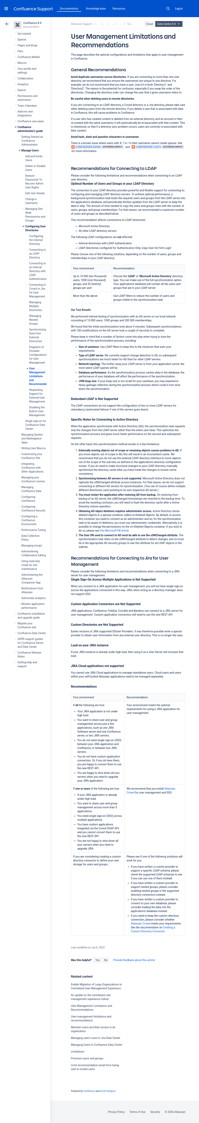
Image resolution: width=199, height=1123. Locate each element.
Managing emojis (31, 545)
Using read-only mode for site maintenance (30, 565)
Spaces (21, 39)
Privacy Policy (116, 1111)
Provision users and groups (87, 1058)
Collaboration (25, 78)
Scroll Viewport (107, 1091)
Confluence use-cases (30, 121)
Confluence (89, 1091)
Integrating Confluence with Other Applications (32, 467)
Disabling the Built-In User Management (37, 411)
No (106, 960)
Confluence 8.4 (32, 23)
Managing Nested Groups (35, 319)
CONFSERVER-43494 (86, 147)
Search (168, 8)
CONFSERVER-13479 (146, 147)
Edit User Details (35, 193)
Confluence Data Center (31, 633)
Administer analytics (33, 598)
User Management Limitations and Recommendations (40, 376)
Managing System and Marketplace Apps (32, 438)
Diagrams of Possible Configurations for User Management (38, 354)
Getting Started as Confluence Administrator (32, 140)
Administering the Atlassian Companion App (32, 578)
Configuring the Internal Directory (36, 240)
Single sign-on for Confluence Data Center (35, 424)
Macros (22, 62)
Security (155, 1111)
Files (20, 51)
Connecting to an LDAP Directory (37, 253)
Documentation (69, 8)
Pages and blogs (27, 45)
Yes (97, 960)
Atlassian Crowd (140, 923)
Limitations (77, 1051)
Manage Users (30, 150)
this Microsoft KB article (114, 530)
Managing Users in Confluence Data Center (96, 1044)
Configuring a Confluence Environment (29, 520)
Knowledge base (96, 8)
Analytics (22, 84)
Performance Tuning (33, 530)
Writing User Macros (33, 448)
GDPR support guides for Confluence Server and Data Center (30, 642)
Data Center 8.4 (169, 24)
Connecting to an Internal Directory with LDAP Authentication (38, 271)
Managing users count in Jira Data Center (95, 1038)
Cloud (149, 23)
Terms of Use (137, 1111)
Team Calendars (27, 105)
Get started (24, 33)
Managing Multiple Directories (35, 306)
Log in (178, 8)
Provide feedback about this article (134, 960)
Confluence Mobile (28, 57)
